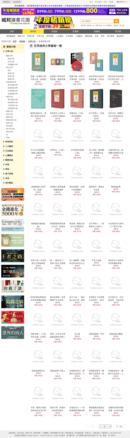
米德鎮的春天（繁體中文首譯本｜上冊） (115, 374)
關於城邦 (12, 433)
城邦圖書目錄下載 (56, 433)
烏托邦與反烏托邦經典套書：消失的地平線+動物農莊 (96, 79)
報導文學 (11, 79)
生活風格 (69, 36)
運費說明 (6, 2)
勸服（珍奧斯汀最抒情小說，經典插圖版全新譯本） (38, 79)
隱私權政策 (69, 433)
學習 (102, 36)
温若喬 (83, 25)
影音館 (118, 31)
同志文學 (8, 132)
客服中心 (88, 433)
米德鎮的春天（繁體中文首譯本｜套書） (96, 374)
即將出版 (30, 36)
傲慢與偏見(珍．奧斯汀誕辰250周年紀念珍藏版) (38, 116)
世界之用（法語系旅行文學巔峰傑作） (38, 263)
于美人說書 (96, 260)
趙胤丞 (115, 25)
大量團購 (45, 433)
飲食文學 (11, 76)
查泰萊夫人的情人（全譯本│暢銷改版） (57, 116)
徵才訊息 (20, 433)
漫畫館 (97, 31)
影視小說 (8, 123)
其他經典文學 (13, 94)
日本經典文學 (13, 91)
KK (104, 25)
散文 (9, 70)
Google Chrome (33, 435)
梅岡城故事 (116, 187)
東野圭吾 (98, 25)
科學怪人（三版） (57, 150)
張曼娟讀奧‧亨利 (96, 334)
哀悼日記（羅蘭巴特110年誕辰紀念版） (115, 116)
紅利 (105, 2)
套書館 (76, 31)
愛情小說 (8, 117)
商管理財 (50, 36)
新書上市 (21, 36)
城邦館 (33, 31)
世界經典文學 (10, 82)
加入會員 (98, 2)
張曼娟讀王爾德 (116, 334)
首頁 (15, 41)
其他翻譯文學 (13, 64)
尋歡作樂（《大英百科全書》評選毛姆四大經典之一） (38, 337)
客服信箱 (96, 433)
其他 (7, 137)
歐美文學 (11, 59)
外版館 (54, 31)
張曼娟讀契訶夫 (38, 371)
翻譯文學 (8, 56)
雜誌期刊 (120, 36)
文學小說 (40, 36)
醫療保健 (88, 36)
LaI (93, 25)
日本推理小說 (13, 105)
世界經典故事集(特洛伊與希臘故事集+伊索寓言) (38, 300)
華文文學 (8, 67)
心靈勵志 (79, 36)
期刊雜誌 (9, 183)
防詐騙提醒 (79, 433)
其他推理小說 (13, 108)
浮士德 (77, 334)
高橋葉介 (109, 25)
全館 (12, 31)
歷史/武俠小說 (10, 120)
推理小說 (8, 97)
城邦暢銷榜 (10, 36)
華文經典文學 (13, 85)
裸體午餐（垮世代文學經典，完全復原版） (77, 79)
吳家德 (88, 25)
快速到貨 (17, 2)
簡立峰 (121, 25)
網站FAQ (29, 433)
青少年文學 (9, 129)
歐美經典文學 (13, 88)
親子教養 (110, 36)
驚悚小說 (8, 111)
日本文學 (11, 62)
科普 (96, 36)
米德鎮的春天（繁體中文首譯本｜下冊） (77, 374)
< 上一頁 (90, 426)
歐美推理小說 (13, 102)
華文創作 (8, 126)
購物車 (123, 2)
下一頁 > (120, 426)
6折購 (111, 2)
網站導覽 (37, 433)
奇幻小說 (8, 114)
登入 (91, 2)
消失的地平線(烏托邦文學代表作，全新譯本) (116, 79)
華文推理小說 (13, 99)
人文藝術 (59, 36)
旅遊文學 (11, 73)
